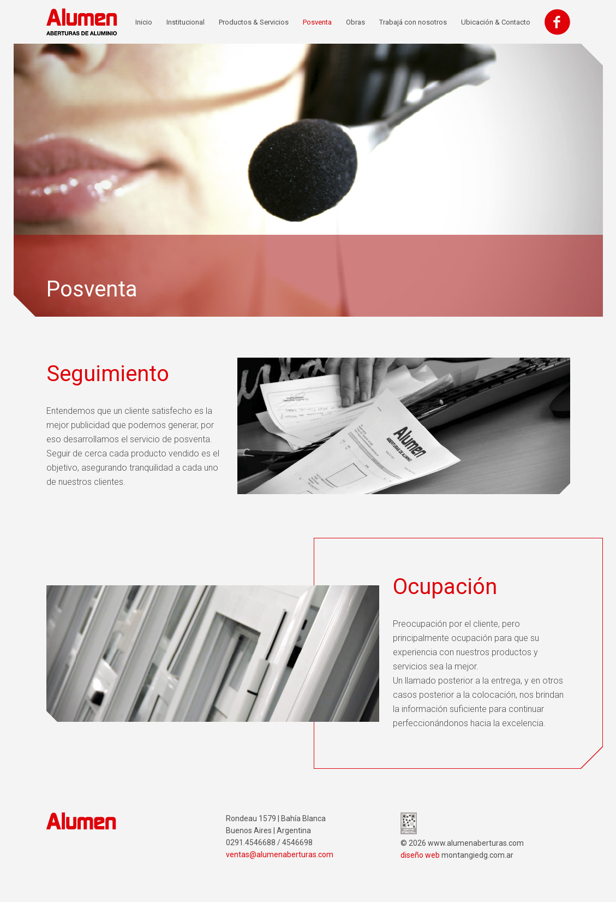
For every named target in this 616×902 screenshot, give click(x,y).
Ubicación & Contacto (495, 22)
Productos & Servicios (254, 22)
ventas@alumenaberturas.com (279, 854)
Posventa (317, 22)
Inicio (143, 22)
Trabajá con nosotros (413, 22)
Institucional (185, 22)
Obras (355, 22)
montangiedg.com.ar (477, 855)
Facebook (557, 22)
